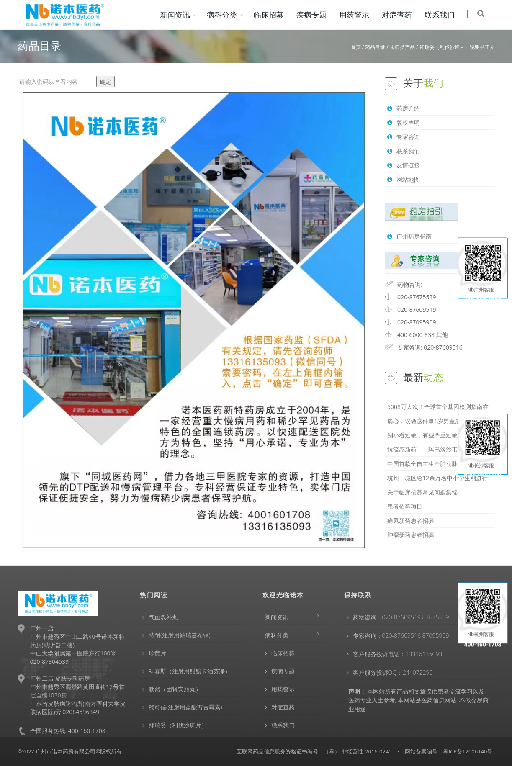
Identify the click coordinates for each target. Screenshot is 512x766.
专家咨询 (403, 137)
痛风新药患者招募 (410, 520)
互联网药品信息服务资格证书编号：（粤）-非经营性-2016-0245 (314, 751)
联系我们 (445, 15)
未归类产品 (402, 47)
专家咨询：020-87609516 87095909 (401, 636)
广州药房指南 (409, 236)
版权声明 (403, 122)
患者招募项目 (404, 506)
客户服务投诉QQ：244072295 (393, 672)
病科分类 (228, 15)
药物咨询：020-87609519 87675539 (401, 617)
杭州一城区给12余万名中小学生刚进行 (437, 478)
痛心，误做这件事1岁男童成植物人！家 (438, 421)
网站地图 (403, 179)
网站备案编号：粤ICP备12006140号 (448, 751)
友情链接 (403, 165)
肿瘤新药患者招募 (410, 535)
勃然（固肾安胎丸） (175, 689)
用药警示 (360, 15)
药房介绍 (403, 108)
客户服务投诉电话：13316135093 (398, 654)
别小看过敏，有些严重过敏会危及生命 (437, 435)
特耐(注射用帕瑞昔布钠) (180, 635)
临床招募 (275, 15)
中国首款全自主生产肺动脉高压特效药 (437, 464)
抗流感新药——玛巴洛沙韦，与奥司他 (437, 449)
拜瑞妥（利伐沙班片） (178, 725)
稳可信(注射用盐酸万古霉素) (185, 707)
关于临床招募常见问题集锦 (422, 492)
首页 (356, 47)
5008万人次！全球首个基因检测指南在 (438, 407)
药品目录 (375, 47)
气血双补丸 (163, 617)
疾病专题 (317, 15)
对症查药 (403, 15)
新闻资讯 (181, 15)
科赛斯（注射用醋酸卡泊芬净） (190, 671)
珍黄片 (157, 653)
